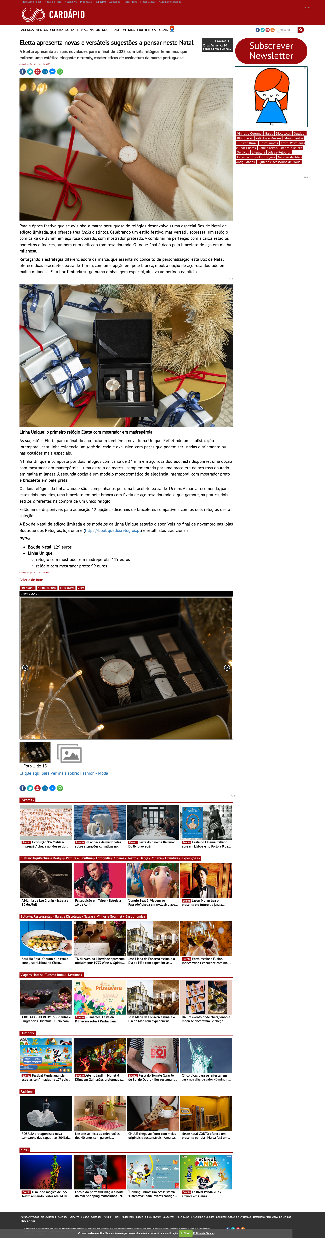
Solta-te (72, 30)
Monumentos (293, 138)
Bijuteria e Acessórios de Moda (279, 162)
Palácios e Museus (268, 138)
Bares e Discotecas (69, 916)
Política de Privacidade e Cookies (195, 1217)
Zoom (81, 587)
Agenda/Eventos (34, 30)
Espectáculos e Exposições (256, 157)
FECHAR (185, 1233)
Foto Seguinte (67, 587)
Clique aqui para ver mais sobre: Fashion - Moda (63, 773)
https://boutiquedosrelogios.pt (113, 530)
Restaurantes (44, 916)
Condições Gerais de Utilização (233, 1217)
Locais (163, 30)
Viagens (87, 30)
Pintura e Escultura (80, 858)
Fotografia (104, 858)
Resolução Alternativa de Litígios (272, 1217)
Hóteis (38, 975)
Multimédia (146, 30)
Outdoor (103, 30)
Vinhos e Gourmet (111, 916)
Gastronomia (135, 916)
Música (158, 858)
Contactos (168, 1217)
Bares (269, 133)
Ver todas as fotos (47, 587)
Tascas (90, 916)
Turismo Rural (56, 975)
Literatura (173, 858)
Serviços (243, 152)
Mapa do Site (28, 1221)
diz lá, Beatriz (48, 1217)
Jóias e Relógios (279, 152)
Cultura (56, 30)
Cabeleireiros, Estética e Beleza (280, 148)
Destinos (75, 975)
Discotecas (283, 133)
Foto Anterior (27, 587)
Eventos (27, 800)
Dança (145, 858)
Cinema (120, 858)
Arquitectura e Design (48, 858)
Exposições (191, 858)
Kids (131, 30)
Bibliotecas (245, 138)
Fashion (119, 30)
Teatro (133, 858)
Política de (203, 1233)
